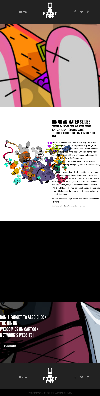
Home (23, 11)
